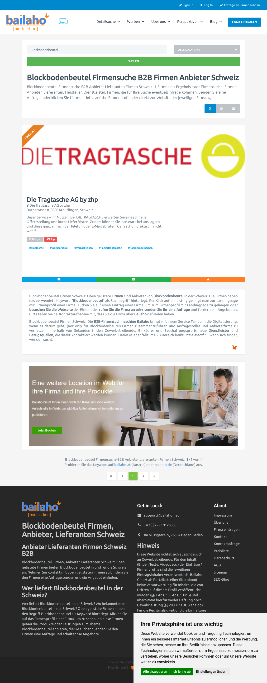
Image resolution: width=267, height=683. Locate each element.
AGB (217, 565)
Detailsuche (108, 21)
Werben (135, 21)
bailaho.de (163, 465)
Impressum (223, 515)
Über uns (160, 21)
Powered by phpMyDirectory (127, 662)
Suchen (133, 61)
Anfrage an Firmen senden (240, 5)
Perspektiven (190, 21)
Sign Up (186, 5)
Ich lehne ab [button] (181, 672)
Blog (216, 21)
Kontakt (220, 537)
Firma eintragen (244, 22)
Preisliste (221, 551)
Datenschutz (224, 558)
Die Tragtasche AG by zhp (62, 199)
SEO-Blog (221, 579)
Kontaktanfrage (227, 544)
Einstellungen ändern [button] (212, 672)
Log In (206, 5)
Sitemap (220, 572)
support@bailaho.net (161, 515)
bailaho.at (122, 465)
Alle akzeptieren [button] (155, 672)
